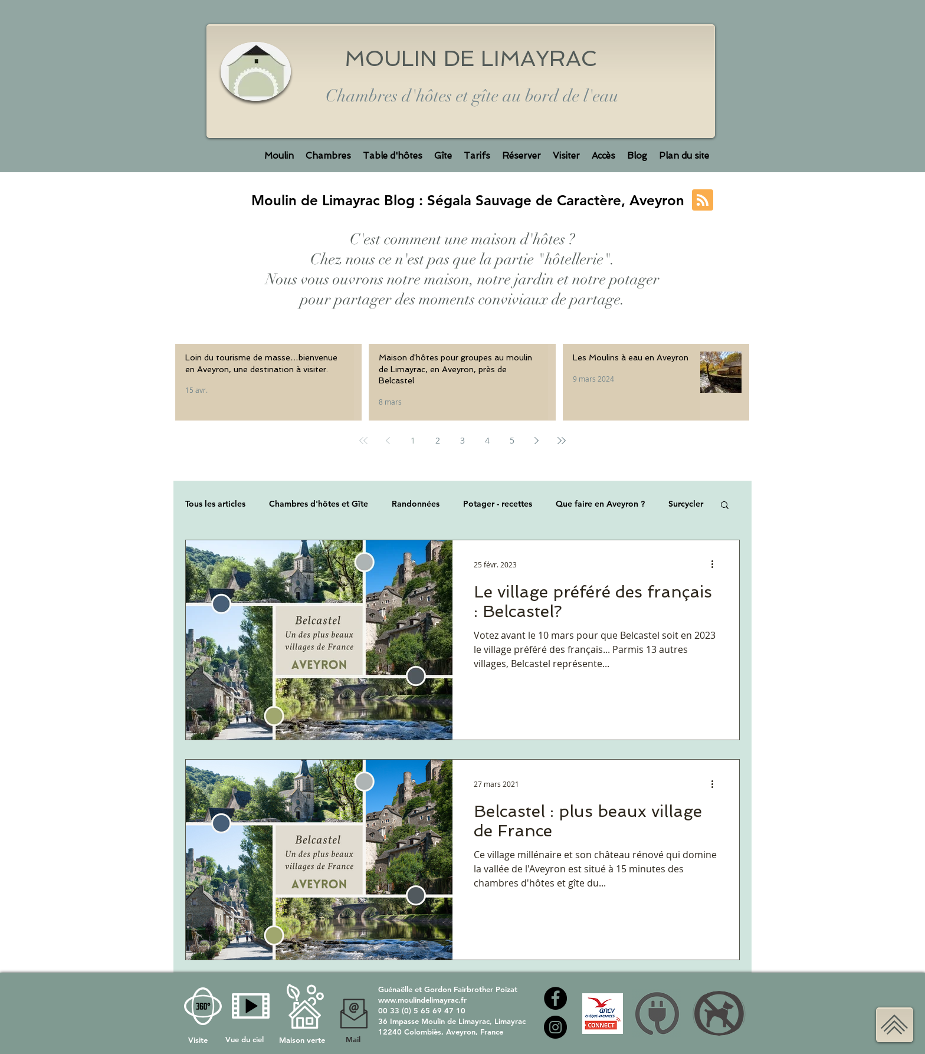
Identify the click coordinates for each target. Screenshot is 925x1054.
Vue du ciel (244, 1039)
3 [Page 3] (462, 440)
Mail (353, 1039)
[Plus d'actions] (716, 564)
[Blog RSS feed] (702, 200)
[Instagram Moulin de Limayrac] (555, 1027)
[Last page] (561, 440)
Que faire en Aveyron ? (600, 504)
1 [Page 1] (413, 440)
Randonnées (415, 504)
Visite (199, 1040)
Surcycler (685, 504)
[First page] (363, 440)
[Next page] (536, 440)
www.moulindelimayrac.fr (422, 999)
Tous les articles (215, 504)
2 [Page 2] (437, 440)
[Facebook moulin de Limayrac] (555, 998)
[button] (724, 506)
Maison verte (302, 1040)
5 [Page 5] (512, 440)
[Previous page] (388, 440)
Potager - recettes (497, 504)
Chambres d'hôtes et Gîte (318, 504)
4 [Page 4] (487, 440)
